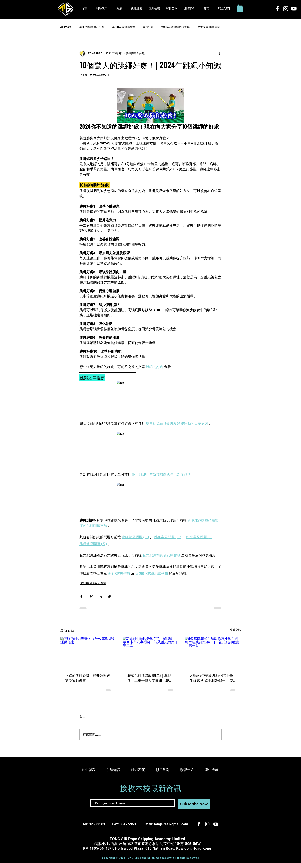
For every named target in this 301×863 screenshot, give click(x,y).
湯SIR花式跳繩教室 (123, 27)
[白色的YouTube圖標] (293, 8)
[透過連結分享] (109, 596)
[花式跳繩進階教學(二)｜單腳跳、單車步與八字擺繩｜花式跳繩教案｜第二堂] (150, 652)
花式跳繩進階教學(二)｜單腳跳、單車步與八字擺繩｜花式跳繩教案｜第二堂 (149, 678)
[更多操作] (219, 53)
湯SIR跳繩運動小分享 (91, 27)
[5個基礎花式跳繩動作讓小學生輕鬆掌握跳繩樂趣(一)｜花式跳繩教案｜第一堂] (213, 652)
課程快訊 (148, 27)
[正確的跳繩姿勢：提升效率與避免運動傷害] (88, 652)
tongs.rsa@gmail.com (171, 824)
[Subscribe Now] (194, 804)
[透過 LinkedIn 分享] (100, 596)
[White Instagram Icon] (285, 8)
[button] (189, 9)
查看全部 (235, 629)
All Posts (65, 27)
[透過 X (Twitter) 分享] (91, 596)
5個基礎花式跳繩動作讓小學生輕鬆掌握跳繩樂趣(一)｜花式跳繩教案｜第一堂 (211, 678)
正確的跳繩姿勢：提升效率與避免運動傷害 (87, 678)
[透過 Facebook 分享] (81, 596)
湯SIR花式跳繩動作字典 (175, 27)
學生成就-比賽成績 (208, 27)
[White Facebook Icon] (277, 8)
